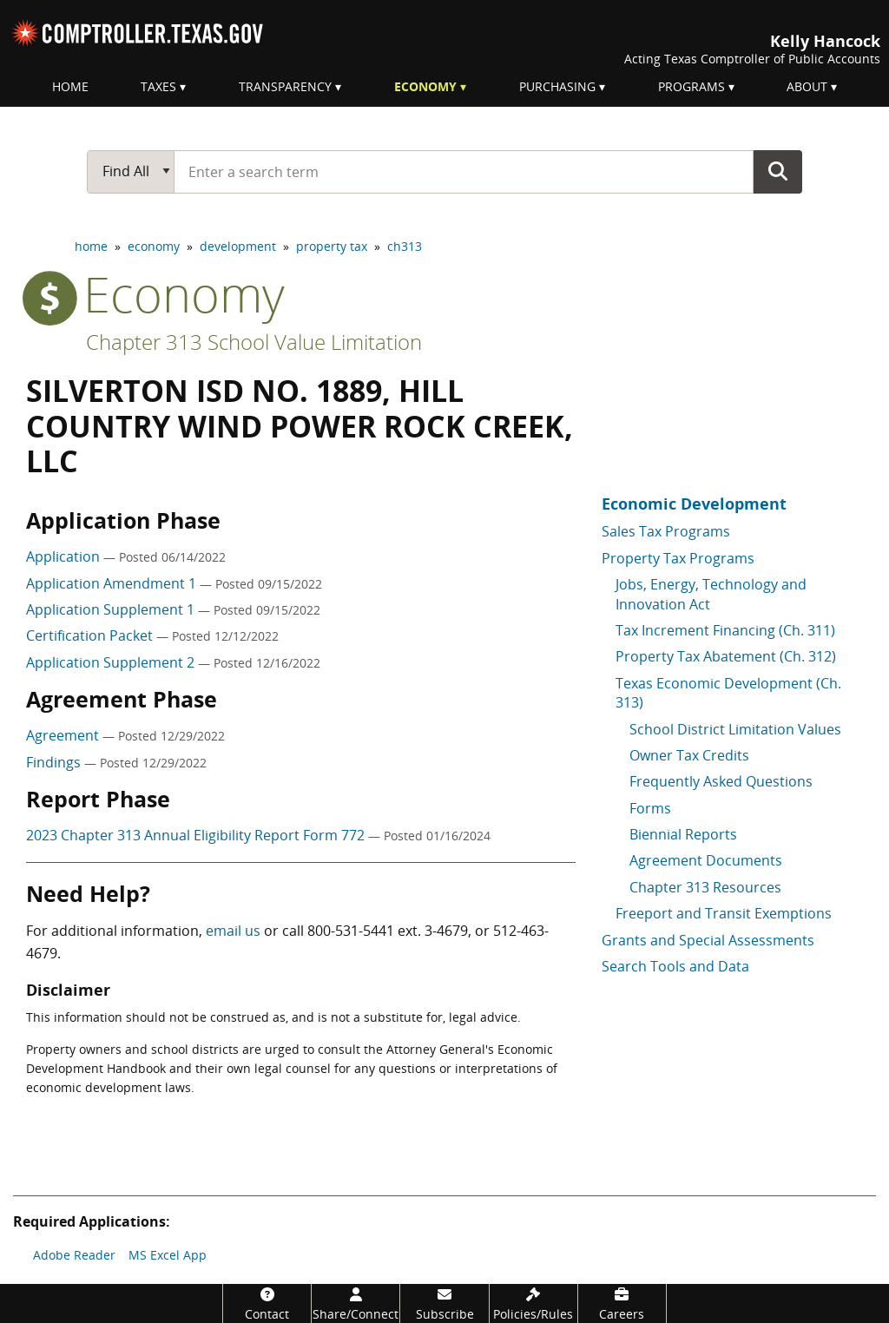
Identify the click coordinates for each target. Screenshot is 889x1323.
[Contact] (267, 1303)
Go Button (778, 171)
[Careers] (622, 1303)
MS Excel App (167, 1255)
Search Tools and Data (675, 966)
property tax (331, 246)
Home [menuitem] (70, 86)
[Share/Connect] (355, 1303)
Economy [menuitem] (425, 86)
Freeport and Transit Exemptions (724, 913)
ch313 (404, 246)
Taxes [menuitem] (158, 86)
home (91, 246)
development (238, 246)
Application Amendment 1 (113, 583)
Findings (55, 762)
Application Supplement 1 (112, 609)
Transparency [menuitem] (285, 86)
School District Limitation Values (735, 729)
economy (154, 246)
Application (64, 556)
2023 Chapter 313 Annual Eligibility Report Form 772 (197, 835)
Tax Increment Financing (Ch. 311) (725, 630)
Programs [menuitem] (691, 86)
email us (233, 930)
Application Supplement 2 (112, 662)
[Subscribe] (444, 1303)
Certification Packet (91, 635)
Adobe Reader (74, 1255)
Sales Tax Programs (666, 531)
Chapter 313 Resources (705, 887)
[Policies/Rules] (533, 1303)
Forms (650, 808)
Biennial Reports (683, 834)
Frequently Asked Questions (721, 781)
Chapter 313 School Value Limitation (254, 341)
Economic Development (694, 503)
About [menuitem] (807, 86)
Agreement (64, 735)
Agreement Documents (705, 860)
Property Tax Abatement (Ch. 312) (726, 656)
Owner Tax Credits (689, 755)
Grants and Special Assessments (708, 940)
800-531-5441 (350, 930)
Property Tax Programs (678, 558)
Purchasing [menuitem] (557, 86)
